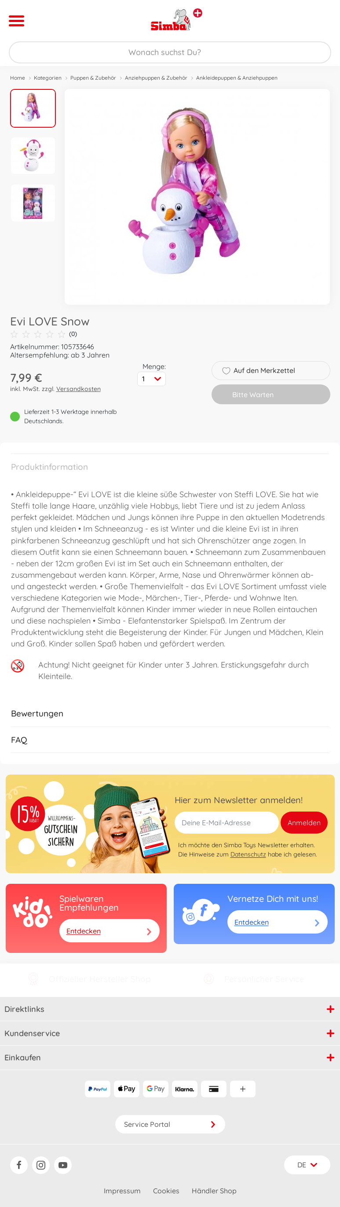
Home (17, 77)
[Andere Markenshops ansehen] (197, 13)
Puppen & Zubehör (93, 77)
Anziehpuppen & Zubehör (156, 77)
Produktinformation (49, 466)
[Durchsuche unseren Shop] (170, 52)
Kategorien (48, 77)
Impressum (122, 1190)
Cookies (166, 1190)
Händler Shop (214, 1190)
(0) (43, 334)
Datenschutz (248, 854)
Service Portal (170, 1124)
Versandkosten (78, 389)
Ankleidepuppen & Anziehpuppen (237, 77)
